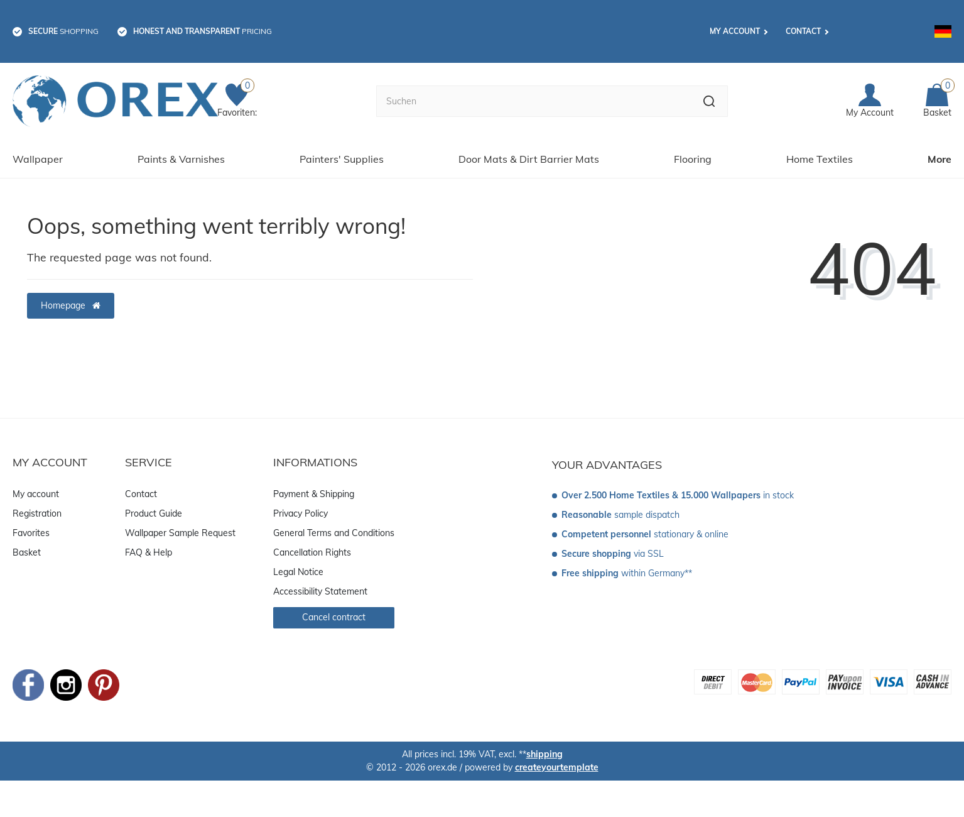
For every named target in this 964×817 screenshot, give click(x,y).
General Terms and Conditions (333, 531)
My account (735, 31)
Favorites (31, 531)
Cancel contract (334, 616)
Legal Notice (298, 570)
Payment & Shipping (313, 492)
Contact (803, 31)
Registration (37, 512)
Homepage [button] (70, 304)
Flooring (693, 158)
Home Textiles (819, 158)
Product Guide (153, 512)
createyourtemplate (556, 766)
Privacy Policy (300, 512)
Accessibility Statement (320, 590)
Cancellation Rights (312, 551)
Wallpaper (38, 158)
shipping (544, 753)
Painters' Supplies (342, 158)
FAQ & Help (148, 551)
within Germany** (626, 572)
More (939, 158)
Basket (27, 551)
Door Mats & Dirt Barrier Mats (528, 158)
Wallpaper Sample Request (180, 531)
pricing (202, 31)
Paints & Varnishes (181, 158)
